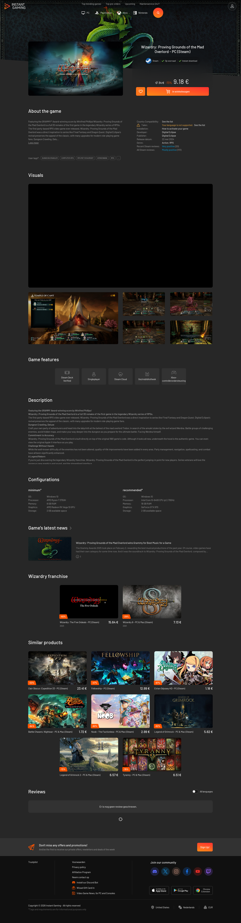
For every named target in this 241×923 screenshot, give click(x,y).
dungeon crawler (50, 158)
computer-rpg (67, 158)
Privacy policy (79, 867)
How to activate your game (175, 128)
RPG (172, 142)
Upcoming (130, 3)
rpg (112, 158)
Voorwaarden (78, 862)
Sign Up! (205, 847)
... (118, 158)
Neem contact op (80, 877)
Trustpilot (33, 862)
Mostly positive (169, 149)
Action (165, 142)
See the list (167, 121)
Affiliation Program (81, 872)
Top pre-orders (113, 3)
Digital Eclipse (169, 132)
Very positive (168, 146)
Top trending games (91, 3)
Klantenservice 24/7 (149, 3)
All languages (202, 791)
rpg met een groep (85, 158)
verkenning (102, 158)
